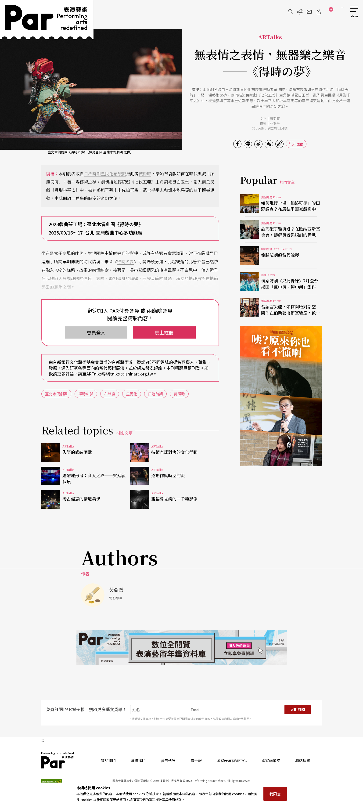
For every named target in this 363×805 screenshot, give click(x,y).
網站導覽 (302, 760)
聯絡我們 (138, 760)
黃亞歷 (275, 118)
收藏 (299, 144)
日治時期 (92, 173)
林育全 (275, 123)
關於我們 (108, 760)
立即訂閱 (297, 709)
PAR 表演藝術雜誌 (57, 760)
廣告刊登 (168, 760)
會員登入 (96, 332)
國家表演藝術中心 (232, 760)
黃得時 (145, 173)
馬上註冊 (164, 332)
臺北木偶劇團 (56, 394)
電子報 (196, 760)
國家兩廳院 (271, 760)
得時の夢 (125, 261)
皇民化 (107, 173)
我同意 (275, 794)
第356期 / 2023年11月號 (270, 128)
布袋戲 (119, 173)
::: (342, 7)
